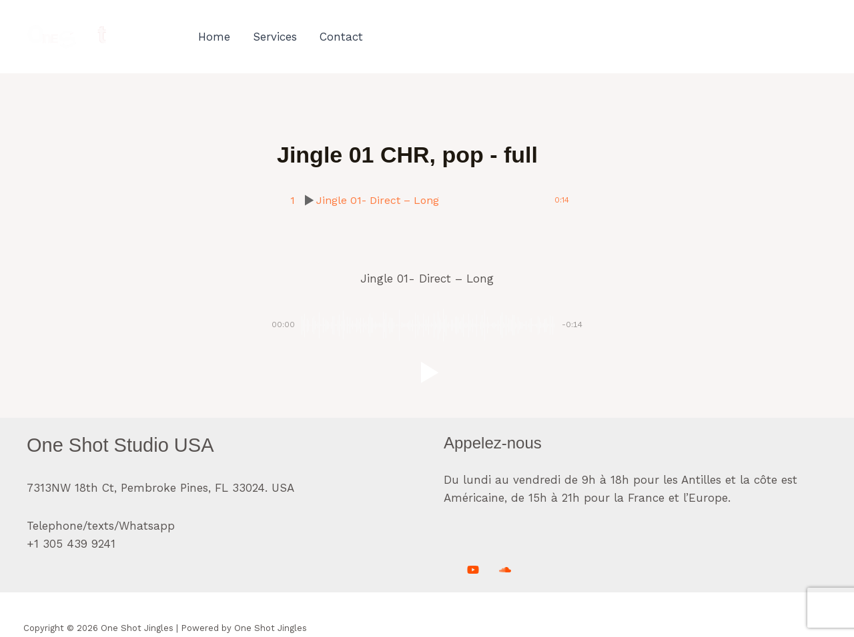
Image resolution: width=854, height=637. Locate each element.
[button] (427, 372)
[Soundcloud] (505, 570)
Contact (341, 36)
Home (214, 36)
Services (275, 36)
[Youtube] (473, 570)
